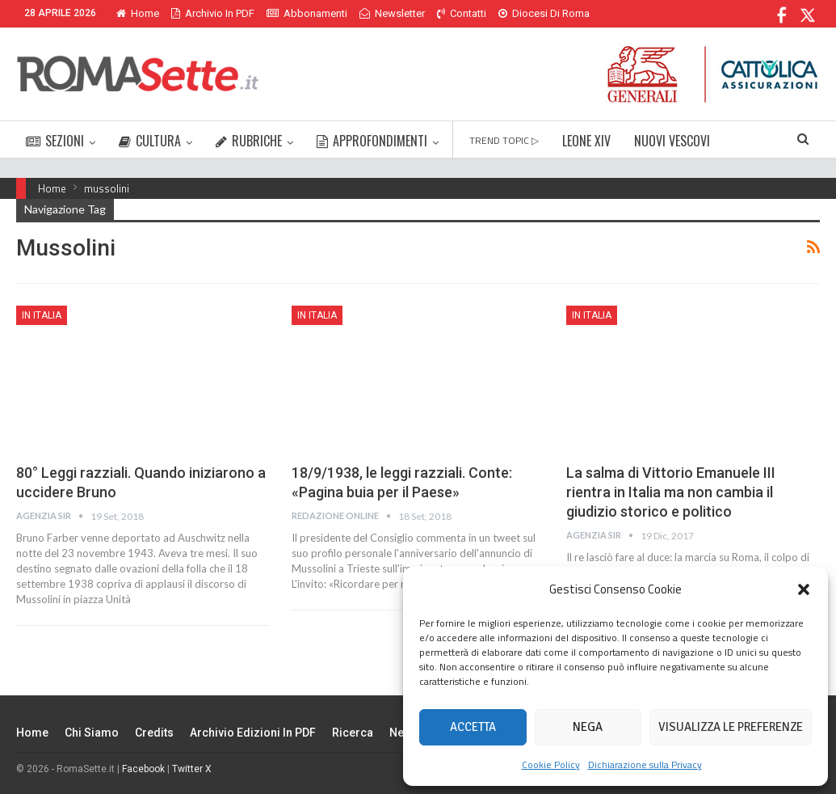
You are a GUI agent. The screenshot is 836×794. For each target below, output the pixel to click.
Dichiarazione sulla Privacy (645, 764)
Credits (154, 732)
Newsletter (392, 13)
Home (137, 13)
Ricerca (352, 732)
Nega (588, 727)
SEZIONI (55, 140)
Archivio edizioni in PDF (253, 732)
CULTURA (150, 140)
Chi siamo (92, 732)
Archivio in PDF (212, 13)
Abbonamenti (307, 13)
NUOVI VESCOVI (672, 140)
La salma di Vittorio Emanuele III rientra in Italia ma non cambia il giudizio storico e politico (670, 492)
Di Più (515, 13)
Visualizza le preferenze (730, 727)
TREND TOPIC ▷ (504, 140)
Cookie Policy (551, 764)
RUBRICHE (249, 140)
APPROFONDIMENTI (372, 140)
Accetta (473, 727)
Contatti (461, 13)
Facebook (143, 769)
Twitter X (192, 769)
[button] (804, 589)
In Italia (41, 315)
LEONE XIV (586, 140)
